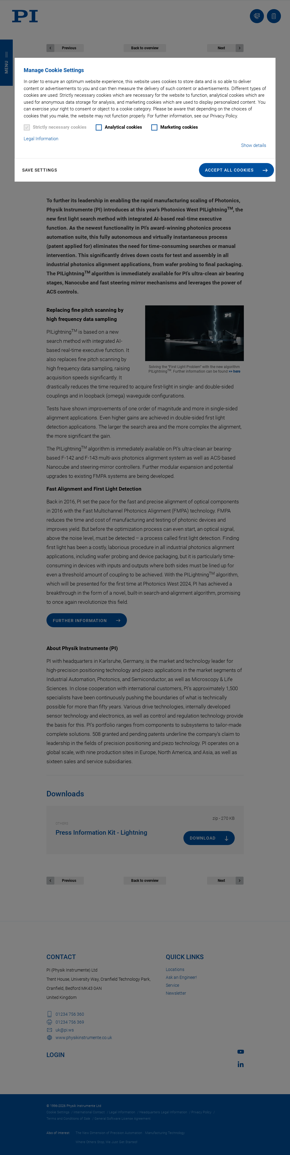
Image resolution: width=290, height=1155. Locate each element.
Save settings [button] (39, 170)
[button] (236, 170)
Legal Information (41, 138)
